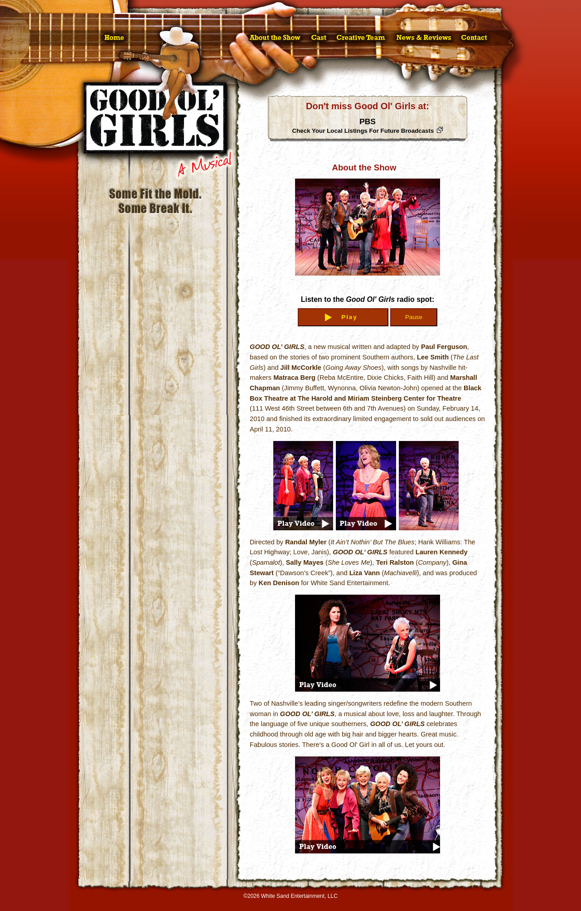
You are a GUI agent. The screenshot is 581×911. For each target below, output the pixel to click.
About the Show (274, 38)
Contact (474, 38)
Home (115, 38)
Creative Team (361, 38)
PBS (363, 125)
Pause (413, 317)
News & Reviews (423, 38)
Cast (319, 38)
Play (349, 317)
